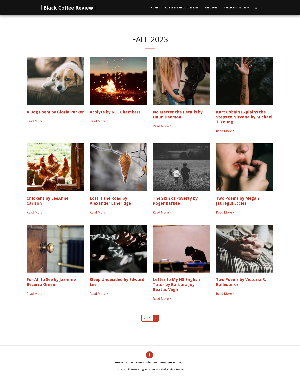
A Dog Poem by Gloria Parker (55, 112)
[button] (237, 7)
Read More (36, 121)
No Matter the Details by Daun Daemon (178, 114)
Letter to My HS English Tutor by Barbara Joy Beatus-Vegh (176, 284)
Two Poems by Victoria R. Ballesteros (241, 282)
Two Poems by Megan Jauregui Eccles (237, 200)
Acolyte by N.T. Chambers (115, 112)
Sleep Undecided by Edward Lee (117, 282)
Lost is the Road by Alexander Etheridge (110, 200)
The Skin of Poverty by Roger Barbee (175, 200)
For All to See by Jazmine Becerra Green (51, 282)
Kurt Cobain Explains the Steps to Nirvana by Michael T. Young (244, 117)
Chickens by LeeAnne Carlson (47, 200)
